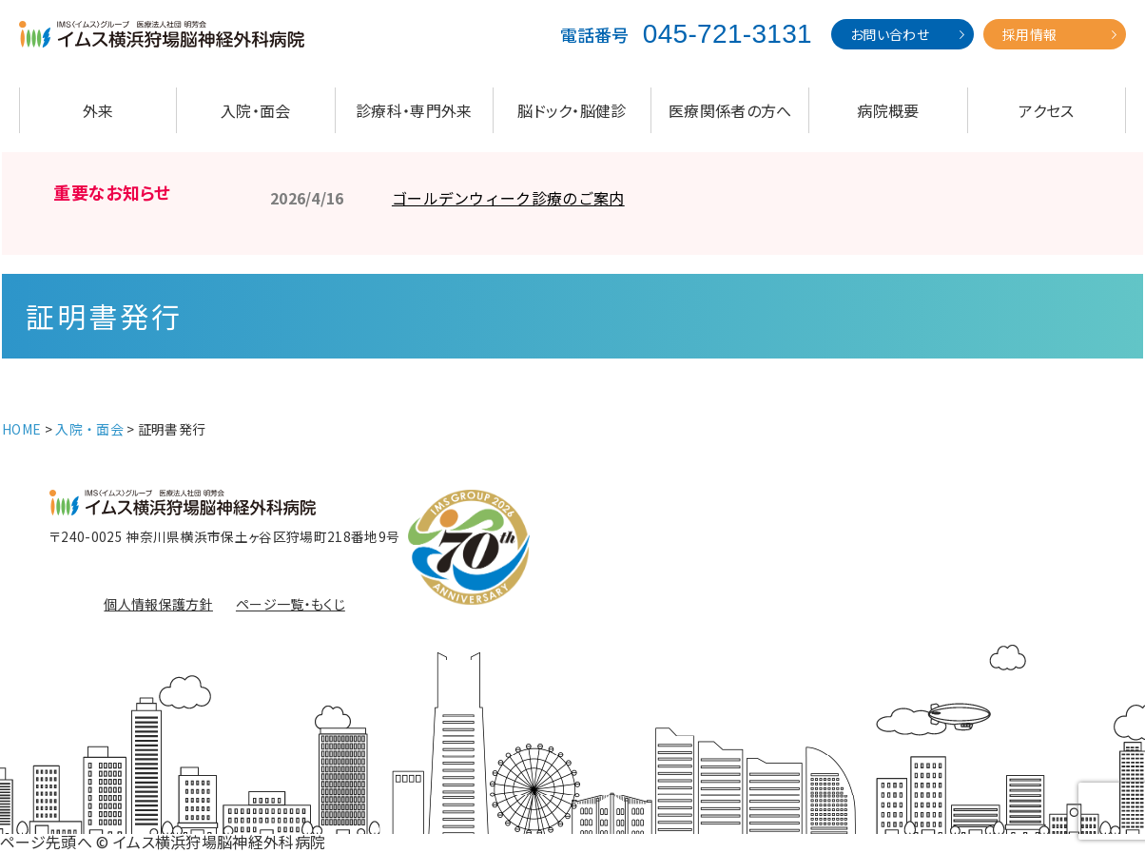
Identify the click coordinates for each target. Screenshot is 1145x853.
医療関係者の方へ (730, 110)
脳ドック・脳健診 (572, 110)
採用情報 (1029, 34)
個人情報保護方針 (158, 603)
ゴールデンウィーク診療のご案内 (508, 197)
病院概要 (888, 110)
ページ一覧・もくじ (290, 603)
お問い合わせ (889, 34)
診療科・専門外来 (414, 110)
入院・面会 (256, 110)
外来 (98, 110)
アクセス (1046, 110)
